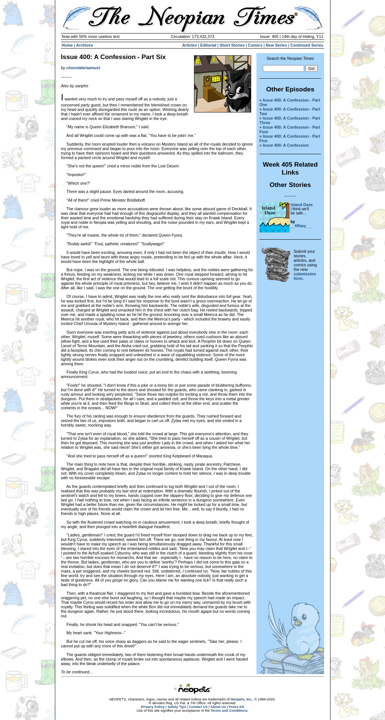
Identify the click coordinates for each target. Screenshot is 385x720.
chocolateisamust (83, 67)
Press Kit (236, 707)
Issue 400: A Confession (286, 145)
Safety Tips (177, 707)
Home (67, 45)
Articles (189, 45)
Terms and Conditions (229, 710)
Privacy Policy (153, 707)
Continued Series (306, 45)
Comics (255, 45)
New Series (276, 45)
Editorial (208, 45)
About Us (218, 707)
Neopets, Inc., (241, 699)
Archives (84, 45)
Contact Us (198, 707)
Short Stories (232, 45)
